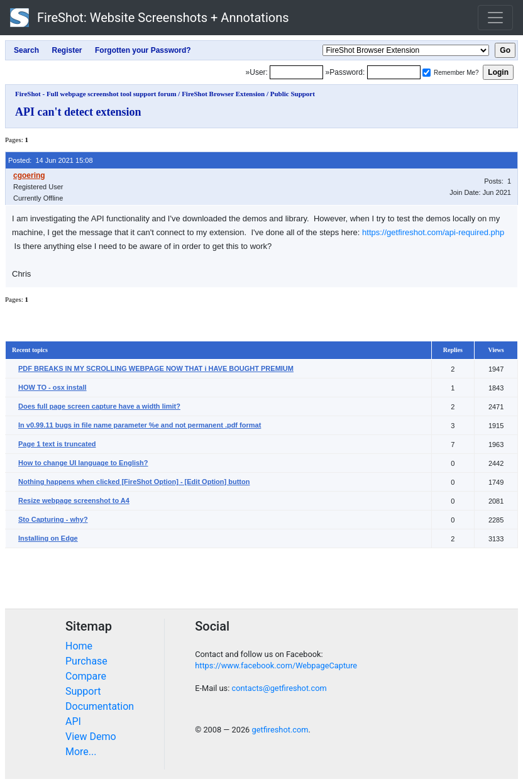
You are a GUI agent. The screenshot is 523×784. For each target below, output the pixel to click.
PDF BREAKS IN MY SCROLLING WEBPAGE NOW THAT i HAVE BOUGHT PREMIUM (156, 368)
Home (78, 646)
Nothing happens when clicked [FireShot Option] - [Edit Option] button (134, 481)
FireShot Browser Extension (223, 93)
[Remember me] (426, 73)
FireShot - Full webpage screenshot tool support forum (96, 93)
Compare (85, 676)
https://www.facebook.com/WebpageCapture (276, 665)
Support (83, 691)
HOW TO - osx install (52, 387)
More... (81, 752)
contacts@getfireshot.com (278, 688)
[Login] (296, 72)
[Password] (394, 72)
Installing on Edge (48, 538)
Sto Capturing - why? (53, 519)
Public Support (292, 93)
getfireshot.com (279, 729)
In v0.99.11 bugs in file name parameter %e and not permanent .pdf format (139, 425)
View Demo (90, 737)
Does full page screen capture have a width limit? (99, 406)
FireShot (149, 17)
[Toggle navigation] (495, 17)
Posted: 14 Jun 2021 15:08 (50, 160)
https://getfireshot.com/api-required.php (433, 232)
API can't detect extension (78, 112)
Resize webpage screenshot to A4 (73, 500)
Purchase (86, 661)
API (73, 721)
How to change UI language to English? (83, 463)
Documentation (99, 706)
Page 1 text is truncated (57, 444)
